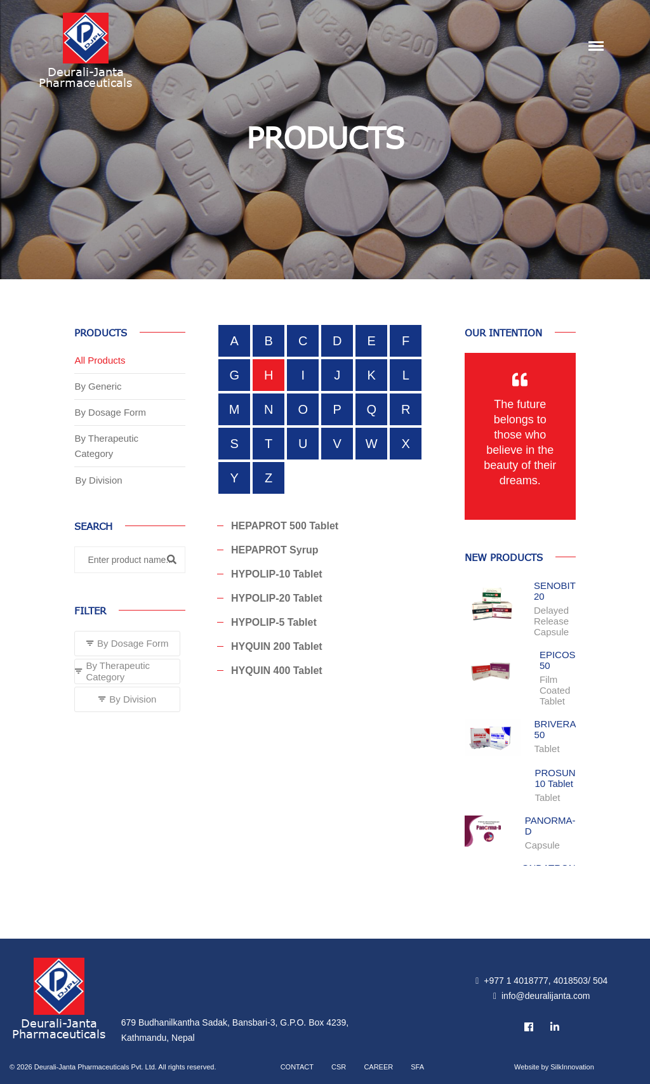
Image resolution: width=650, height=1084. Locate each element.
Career (378, 1067)
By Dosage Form (110, 412)
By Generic (97, 386)
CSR (338, 1067)
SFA (417, 1067)
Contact (297, 1067)
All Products (99, 360)
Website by (554, 1067)
